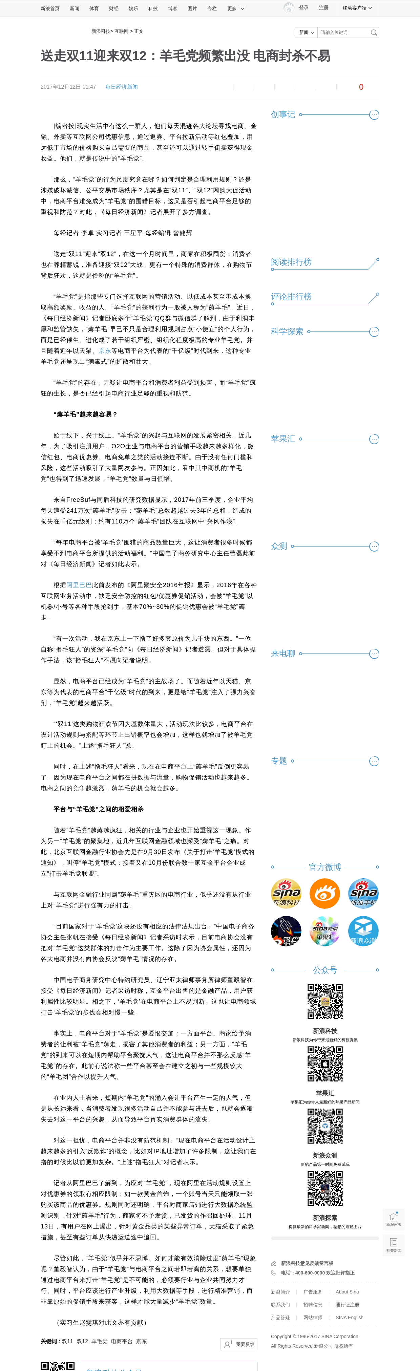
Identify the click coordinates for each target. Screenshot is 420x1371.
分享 (326, 87)
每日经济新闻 (121, 87)
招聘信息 (312, 1304)
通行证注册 (347, 1304)
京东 (105, 350)
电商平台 (122, 1341)
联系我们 (280, 1304)
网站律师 (312, 1317)
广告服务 (312, 1291)
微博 (285, 87)
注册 (324, 7)
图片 (192, 8)
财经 (114, 8)
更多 (236, 8)
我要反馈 (245, 1344)
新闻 (74, 8)
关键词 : (51, 1341)
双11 (67, 1341)
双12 (82, 1341)
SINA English (349, 1317)
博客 (172, 8)
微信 (305, 87)
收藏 (264, 87)
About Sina (347, 1291)
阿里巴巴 (79, 585)
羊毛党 (99, 1341)
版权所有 (343, 1346)
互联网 (121, 31)
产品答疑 (280, 1317)
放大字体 (243, 87)
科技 (153, 8)
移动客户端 (358, 7)
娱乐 (133, 8)
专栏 (212, 8)
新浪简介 (280, 1291)
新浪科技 (100, 31)
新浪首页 (50, 8)
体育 (94, 8)
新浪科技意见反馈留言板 (307, 1263)
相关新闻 (394, 1245)
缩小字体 (223, 87)
